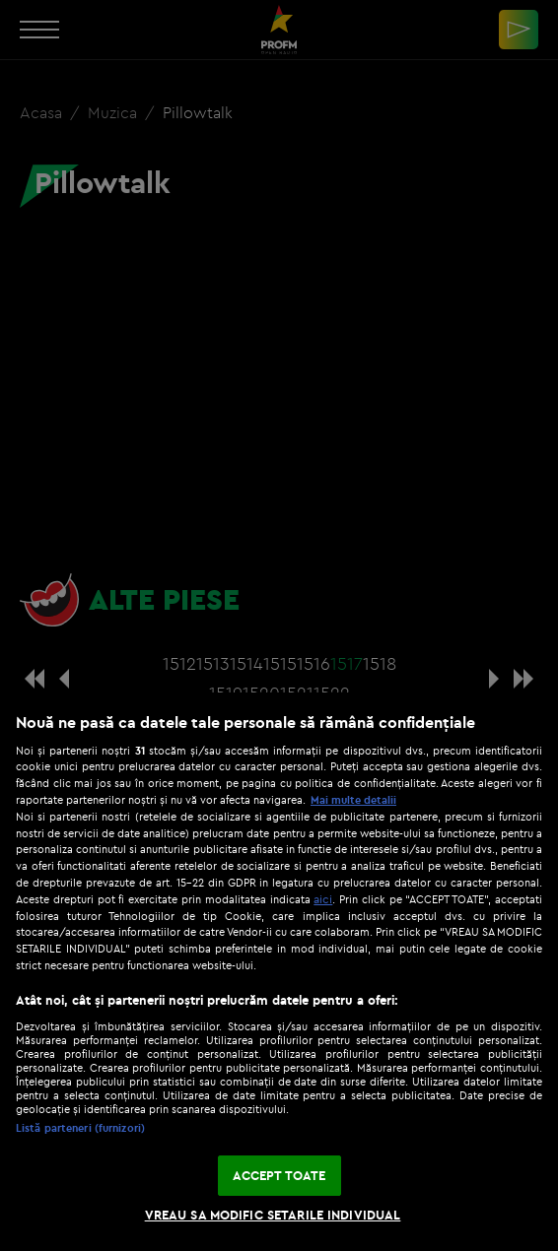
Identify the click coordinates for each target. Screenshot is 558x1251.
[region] (279, 971)
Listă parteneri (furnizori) (80, 1128)
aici (323, 898)
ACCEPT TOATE (279, 1175)
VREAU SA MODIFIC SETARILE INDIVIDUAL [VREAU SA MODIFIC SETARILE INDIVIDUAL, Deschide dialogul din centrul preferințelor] (273, 1214)
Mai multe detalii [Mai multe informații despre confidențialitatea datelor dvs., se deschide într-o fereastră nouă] (353, 800)
